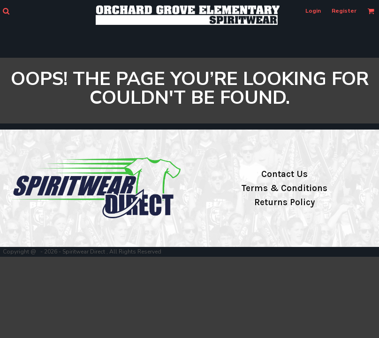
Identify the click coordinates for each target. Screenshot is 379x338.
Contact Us (284, 174)
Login (313, 11)
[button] (5, 11)
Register (344, 11)
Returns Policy (284, 202)
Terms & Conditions (284, 188)
